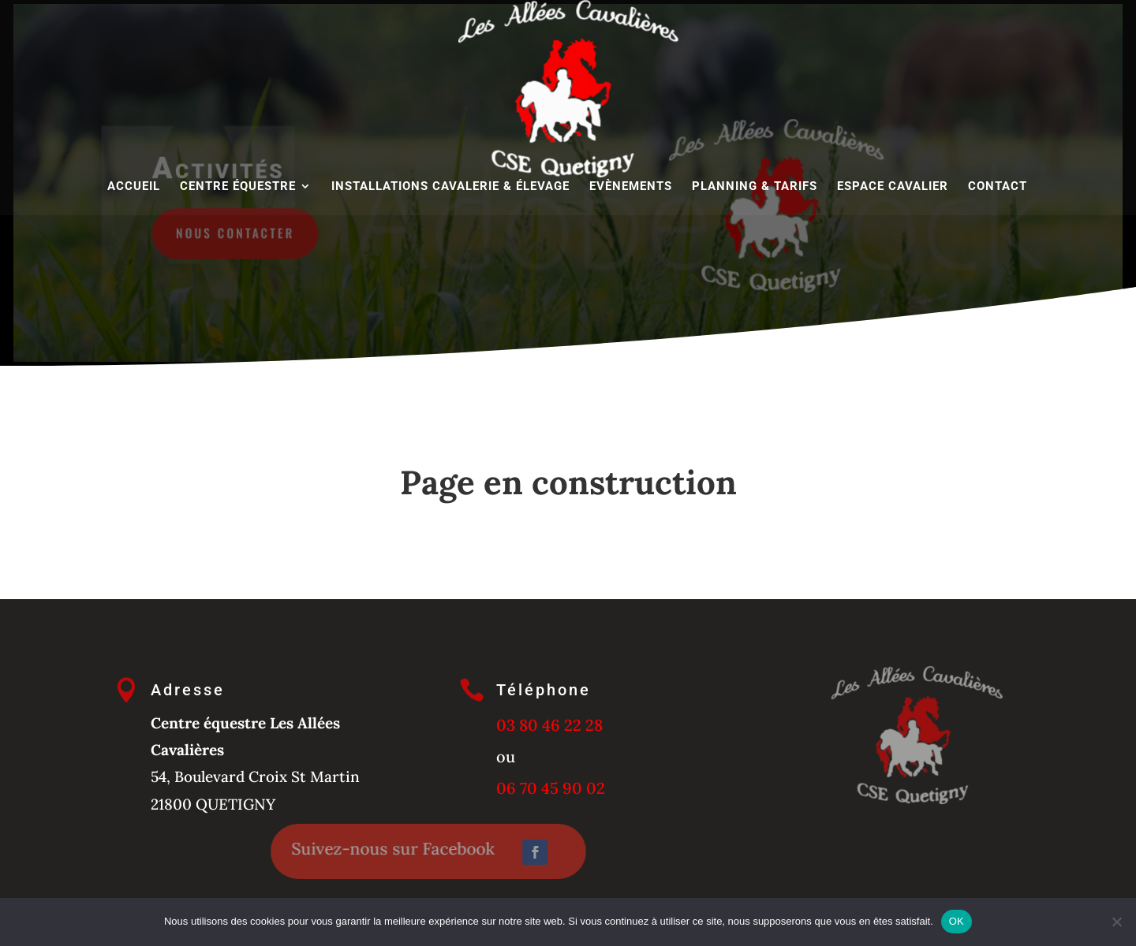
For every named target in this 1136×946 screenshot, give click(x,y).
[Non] (1116, 921)
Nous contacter (238, 233)
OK (956, 921)
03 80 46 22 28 (549, 725)
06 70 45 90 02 (550, 788)
